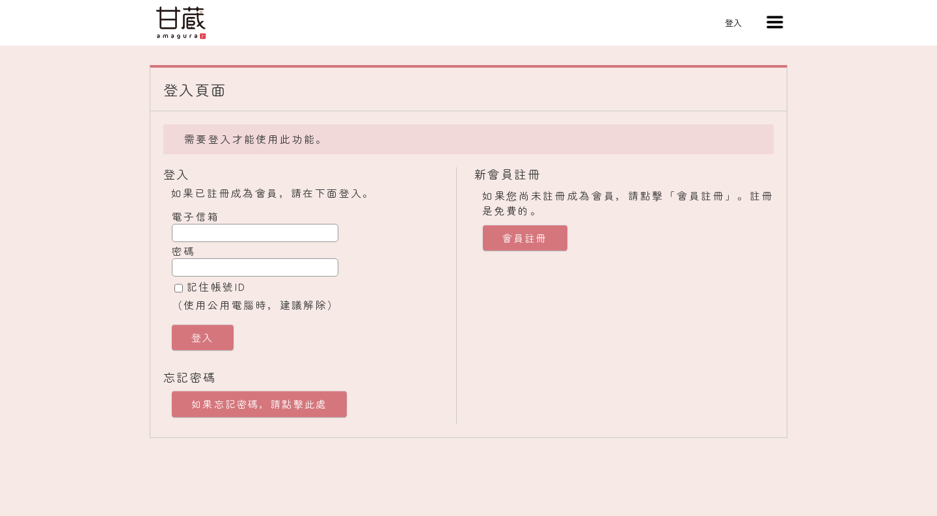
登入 (733, 22)
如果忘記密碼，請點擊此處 (259, 404)
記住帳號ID (216, 286)
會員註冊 (525, 238)
